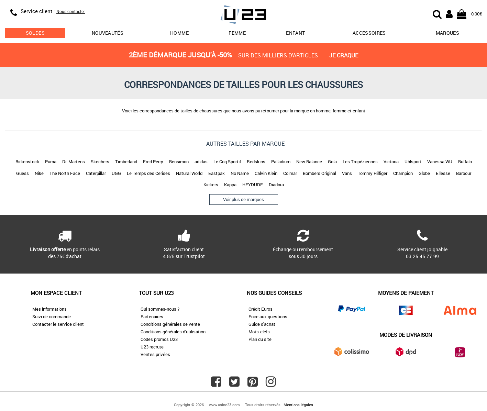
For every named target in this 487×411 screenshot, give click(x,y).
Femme (237, 33)
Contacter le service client (58, 324)
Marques (447, 33)
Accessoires (369, 33)
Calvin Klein (266, 173)
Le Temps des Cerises (148, 173)
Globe (424, 173)
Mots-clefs (259, 332)
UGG (116, 173)
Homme (179, 33)
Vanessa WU (439, 161)
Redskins (256, 161)
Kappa (230, 184)
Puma (50, 161)
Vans (347, 173)
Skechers (100, 161)
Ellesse (443, 173)
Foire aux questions (267, 316)
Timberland (126, 161)
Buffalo (465, 161)
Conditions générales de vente (170, 324)
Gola (332, 161)
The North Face (64, 173)
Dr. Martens (73, 161)
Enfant (295, 33)
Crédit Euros (260, 309)
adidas (201, 161)
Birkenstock (27, 161)
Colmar (290, 173)
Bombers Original (319, 173)
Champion (403, 173)
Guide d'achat (261, 324)
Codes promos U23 (159, 339)
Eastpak (216, 173)
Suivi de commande (51, 316)
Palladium (280, 161)
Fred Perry (153, 161)
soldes (35, 33)
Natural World (189, 173)
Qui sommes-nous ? (160, 309)
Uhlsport (413, 161)
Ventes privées (155, 354)
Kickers (210, 184)
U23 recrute (152, 347)
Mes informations (49, 309)
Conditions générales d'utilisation (173, 332)
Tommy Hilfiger (372, 173)
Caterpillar (96, 173)
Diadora (276, 184)
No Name (240, 173)
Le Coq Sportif (227, 161)
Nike (39, 173)
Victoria (391, 161)
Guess (22, 173)
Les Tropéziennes (360, 161)
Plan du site (260, 339)
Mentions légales (298, 404)
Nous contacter (70, 11)
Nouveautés (108, 33)
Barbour (463, 173)
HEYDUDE (252, 184)
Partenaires (152, 316)
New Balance (309, 161)
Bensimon (179, 161)
